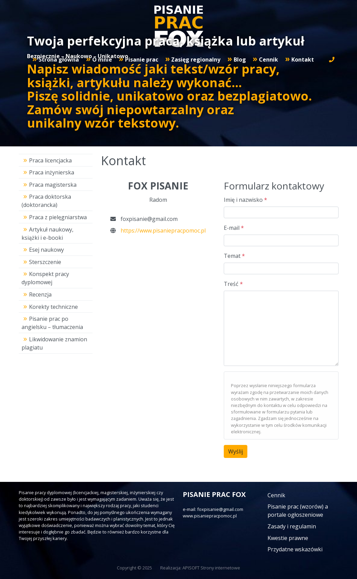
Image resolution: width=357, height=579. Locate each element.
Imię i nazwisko (245, 199)
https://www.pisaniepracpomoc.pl (163, 230)
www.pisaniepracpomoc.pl (210, 516)
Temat (234, 256)
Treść (233, 284)
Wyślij (235, 451)
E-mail (234, 228)
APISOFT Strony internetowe (211, 568)
